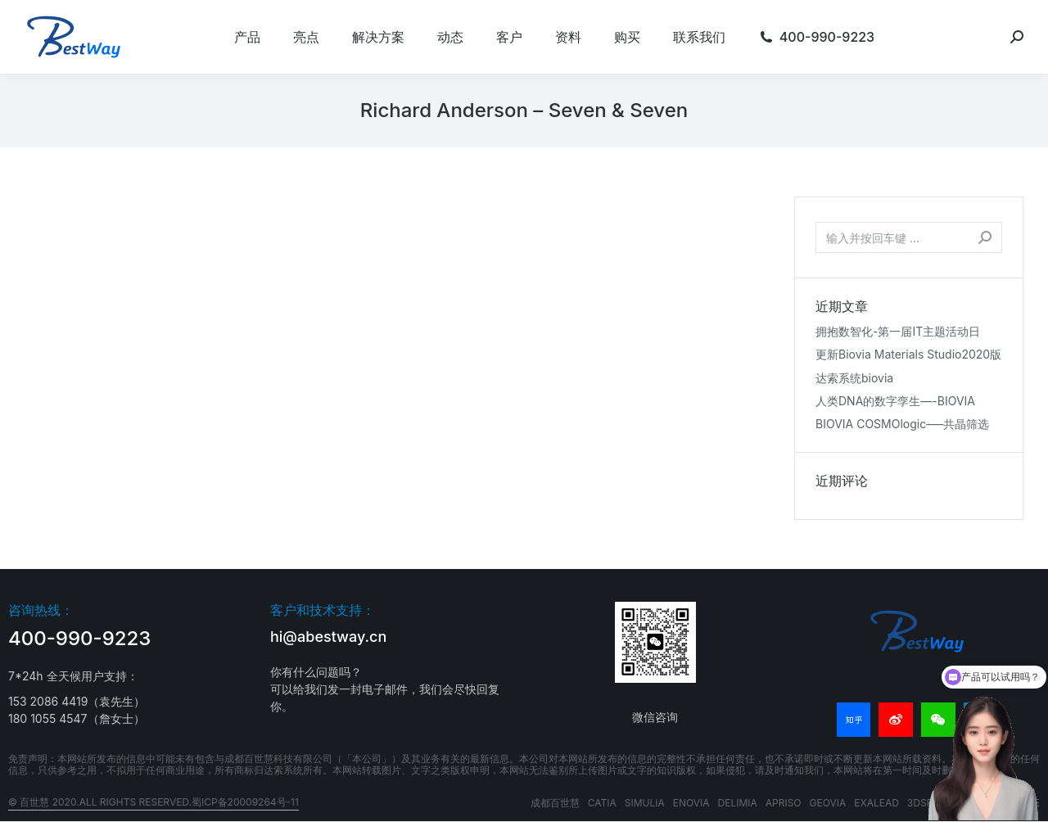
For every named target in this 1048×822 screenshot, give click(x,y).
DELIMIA (737, 803)
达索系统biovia (854, 378)
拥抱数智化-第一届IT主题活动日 (897, 331)
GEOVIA (828, 803)
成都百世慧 (555, 803)
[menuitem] (247, 37)
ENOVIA (691, 803)
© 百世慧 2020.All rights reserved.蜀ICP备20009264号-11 (153, 802)
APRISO (784, 803)
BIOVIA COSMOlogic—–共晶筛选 (902, 424)
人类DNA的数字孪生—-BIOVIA (895, 401)
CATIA (602, 803)
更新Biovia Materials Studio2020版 (908, 354)
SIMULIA (645, 803)
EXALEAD (876, 803)
